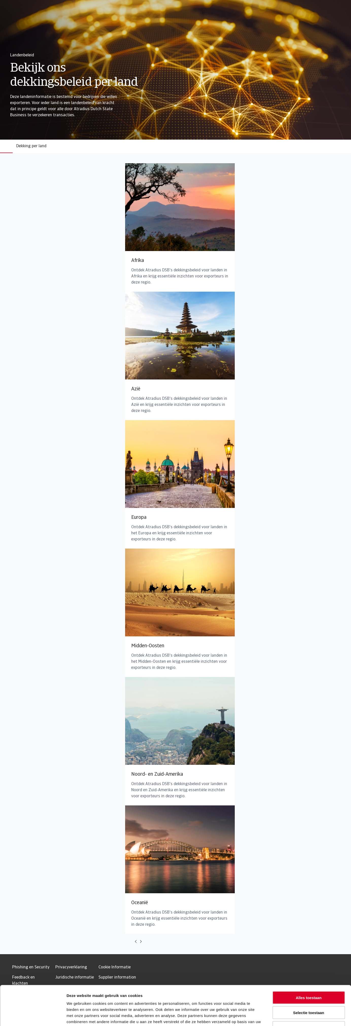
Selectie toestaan (308, 979)
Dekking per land (31, 146)
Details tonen (274, 1016)
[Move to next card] (140, 941)
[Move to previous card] (135, 941)
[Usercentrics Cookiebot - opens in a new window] (33, 1016)
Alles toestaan (309, 964)
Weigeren (308, 993)
